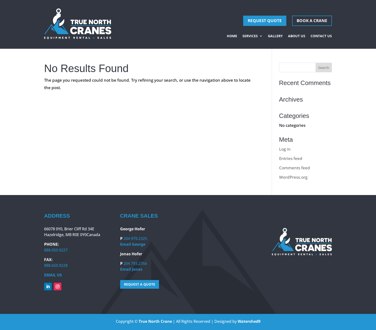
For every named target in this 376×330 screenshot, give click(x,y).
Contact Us (321, 36)
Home (232, 36)
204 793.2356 (135, 263)
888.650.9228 (56, 265)
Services (250, 36)
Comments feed (294, 168)
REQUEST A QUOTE (139, 284)
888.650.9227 (56, 250)
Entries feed (290, 158)
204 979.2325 (135, 238)
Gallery (275, 36)
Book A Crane (312, 20)
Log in (285, 149)
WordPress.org (293, 177)
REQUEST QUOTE (265, 20)
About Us (296, 36)
